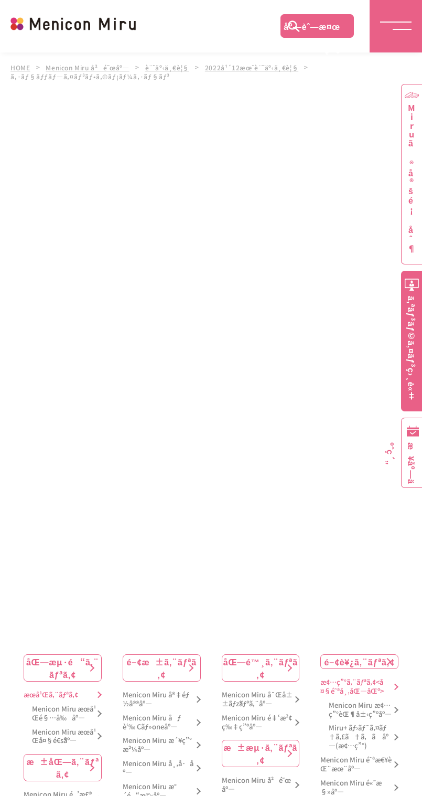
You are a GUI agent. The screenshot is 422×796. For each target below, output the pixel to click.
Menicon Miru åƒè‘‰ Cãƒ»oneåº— (152, 721)
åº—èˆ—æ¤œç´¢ (312, 29)
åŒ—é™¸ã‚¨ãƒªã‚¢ (260, 667)
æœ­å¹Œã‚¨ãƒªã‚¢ (51, 693)
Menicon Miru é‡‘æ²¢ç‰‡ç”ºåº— (257, 721)
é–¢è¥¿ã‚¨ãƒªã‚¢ (359, 660)
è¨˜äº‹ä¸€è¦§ (170, 67)
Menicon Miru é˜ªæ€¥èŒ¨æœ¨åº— (355, 764)
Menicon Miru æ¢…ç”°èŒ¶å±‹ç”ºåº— (360, 709)
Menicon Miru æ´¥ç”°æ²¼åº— (157, 744)
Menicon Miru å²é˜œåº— (89, 67)
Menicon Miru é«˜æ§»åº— (350, 786)
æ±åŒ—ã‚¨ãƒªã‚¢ (62, 767)
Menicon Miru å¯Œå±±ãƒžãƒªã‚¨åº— (257, 698)
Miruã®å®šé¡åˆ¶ (411, 178)
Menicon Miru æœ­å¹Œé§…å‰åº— (64, 712)
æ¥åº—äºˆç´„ (409, 463)
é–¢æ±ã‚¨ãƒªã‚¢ (161, 667)
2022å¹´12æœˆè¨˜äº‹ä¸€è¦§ (257, 67)
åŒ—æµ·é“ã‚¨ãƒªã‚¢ (62, 667)
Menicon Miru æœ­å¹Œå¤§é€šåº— (64, 736)
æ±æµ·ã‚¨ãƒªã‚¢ (260, 753)
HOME (20, 67)
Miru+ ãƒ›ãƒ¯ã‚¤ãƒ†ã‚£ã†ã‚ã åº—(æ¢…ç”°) (358, 736)
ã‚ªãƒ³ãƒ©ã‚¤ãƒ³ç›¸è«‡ (411, 348)
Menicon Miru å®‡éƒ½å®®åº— (156, 698)
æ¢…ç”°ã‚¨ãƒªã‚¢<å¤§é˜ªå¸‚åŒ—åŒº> (351, 686)
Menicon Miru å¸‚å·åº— (158, 768)
